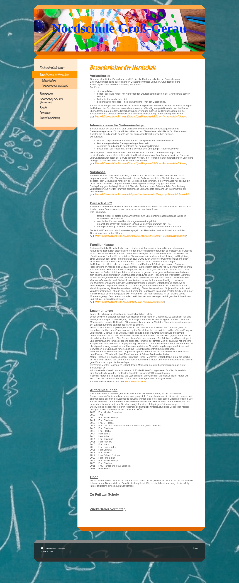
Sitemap (61, 549)
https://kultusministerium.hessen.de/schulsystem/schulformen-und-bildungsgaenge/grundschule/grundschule (142, 194)
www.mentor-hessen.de (135, 381)
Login (195, 548)
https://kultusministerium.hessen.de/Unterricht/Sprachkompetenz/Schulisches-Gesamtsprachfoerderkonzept (140, 116)
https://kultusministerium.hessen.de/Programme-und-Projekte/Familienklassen (129, 301)
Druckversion (49, 549)
